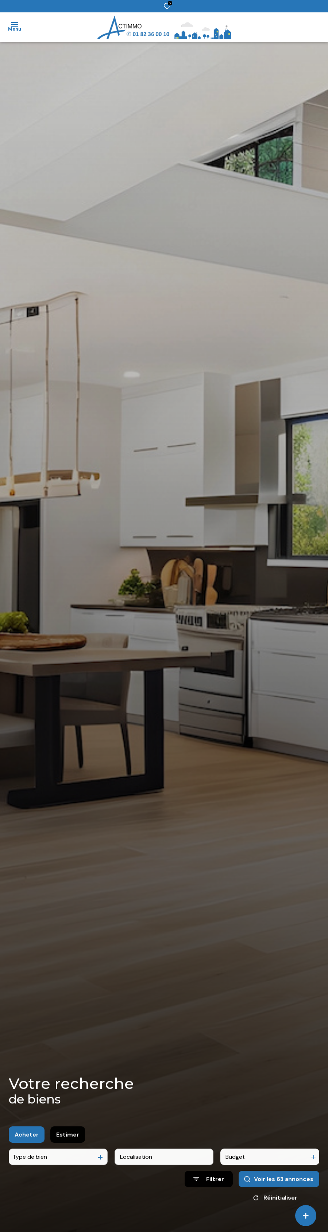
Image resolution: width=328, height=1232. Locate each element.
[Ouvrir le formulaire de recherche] (209, 1188)
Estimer (67, 1143)
